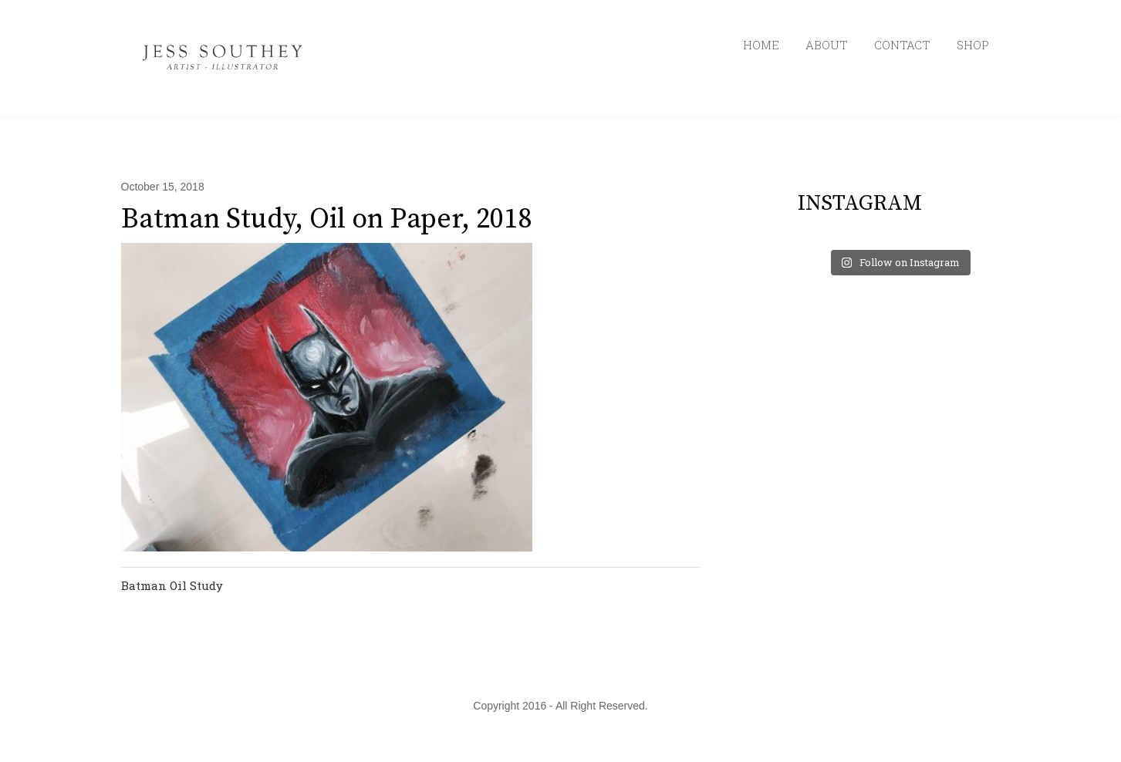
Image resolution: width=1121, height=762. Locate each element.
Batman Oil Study (172, 585)
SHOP (973, 44)
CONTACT (902, 44)
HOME (761, 44)
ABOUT (826, 44)
